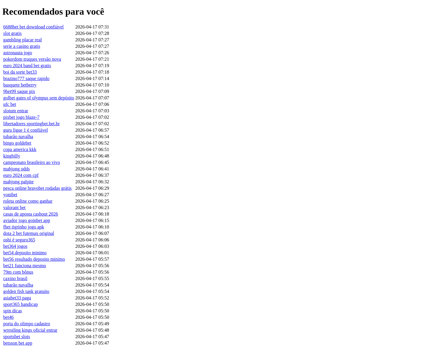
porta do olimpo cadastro (26, 323)
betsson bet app (17, 342)
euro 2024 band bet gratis (27, 65)
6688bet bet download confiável (33, 26)
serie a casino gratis (21, 46)
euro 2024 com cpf (20, 175)
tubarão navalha (18, 136)
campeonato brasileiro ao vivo (31, 162)
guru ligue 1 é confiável (25, 130)
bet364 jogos (15, 246)
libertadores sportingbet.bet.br (31, 123)
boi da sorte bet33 (20, 72)
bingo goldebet (17, 142)
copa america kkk (19, 149)
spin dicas (12, 310)
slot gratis (12, 33)
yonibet (10, 194)
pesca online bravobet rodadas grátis (37, 188)
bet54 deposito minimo (25, 252)
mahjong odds (16, 168)
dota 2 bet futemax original (28, 233)
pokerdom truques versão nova (32, 59)
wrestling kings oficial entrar (30, 330)
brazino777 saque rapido (26, 78)
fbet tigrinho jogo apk (23, 226)
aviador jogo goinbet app (26, 220)
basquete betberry (19, 84)
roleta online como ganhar (28, 201)
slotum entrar (15, 110)
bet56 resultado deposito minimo (34, 259)
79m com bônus (18, 272)
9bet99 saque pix (19, 91)
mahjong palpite (18, 181)
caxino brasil (15, 278)
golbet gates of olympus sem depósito (38, 97)
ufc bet (9, 104)
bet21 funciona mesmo (24, 265)
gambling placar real (22, 39)
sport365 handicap (20, 304)
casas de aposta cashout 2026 (30, 213)
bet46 (8, 317)
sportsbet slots (16, 336)
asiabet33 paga (17, 297)
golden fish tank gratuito (26, 291)
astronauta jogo (17, 52)
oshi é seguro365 (19, 239)
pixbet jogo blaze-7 (21, 117)
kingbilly (11, 155)
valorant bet (14, 207)
